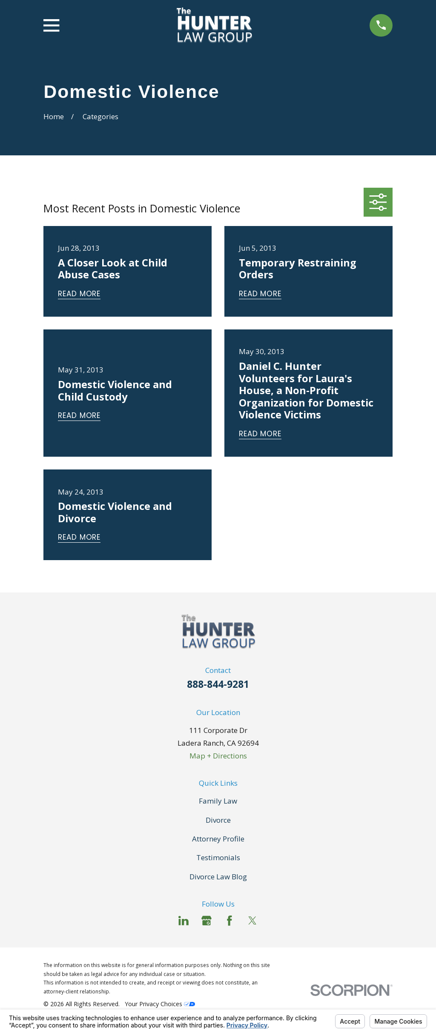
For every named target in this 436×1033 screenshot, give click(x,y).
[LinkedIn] (183, 921)
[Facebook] (229, 921)
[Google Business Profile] (206, 921)
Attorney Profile (218, 839)
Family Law (218, 801)
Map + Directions (218, 756)
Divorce (218, 820)
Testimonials (218, 857)
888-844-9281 (218, 684)
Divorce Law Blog (218, 876)
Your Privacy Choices (160, 1004)
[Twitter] (252, 921)
